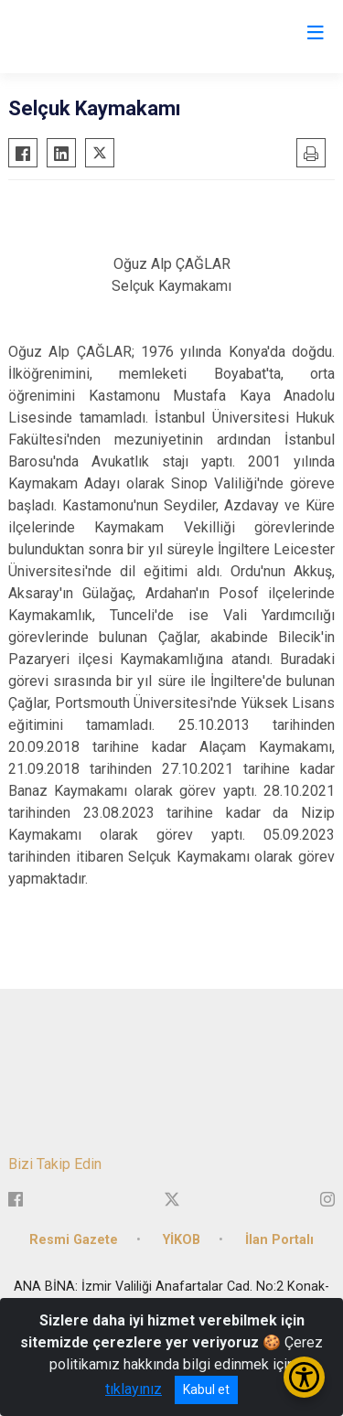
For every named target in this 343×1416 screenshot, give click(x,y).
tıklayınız (133, 1389)
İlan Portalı (279, 1240)
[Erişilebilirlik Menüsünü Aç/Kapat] (304, 1377)
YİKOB (181, 1240)
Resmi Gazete (73, 1240)
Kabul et (206, 1389)
